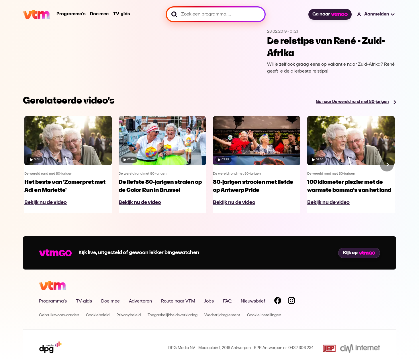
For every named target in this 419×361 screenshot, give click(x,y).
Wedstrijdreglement (222, 315)
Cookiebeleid (97, 315)
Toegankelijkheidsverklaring (172, 315)
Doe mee (99, 14)
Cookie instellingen (264, 315)
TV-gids (121, 14)
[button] (376, 14)
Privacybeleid (128, 315)
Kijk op (359, 253)
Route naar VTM (178, 301)
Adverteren (140, 301)
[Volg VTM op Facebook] (277, 301)
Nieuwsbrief (253, 301)
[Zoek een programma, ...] (216, 14)
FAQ (227, 301)
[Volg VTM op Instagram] (291, 301)
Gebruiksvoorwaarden (59, 315)
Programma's (70, 14)
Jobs (209, 301)
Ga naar (329, 14)
